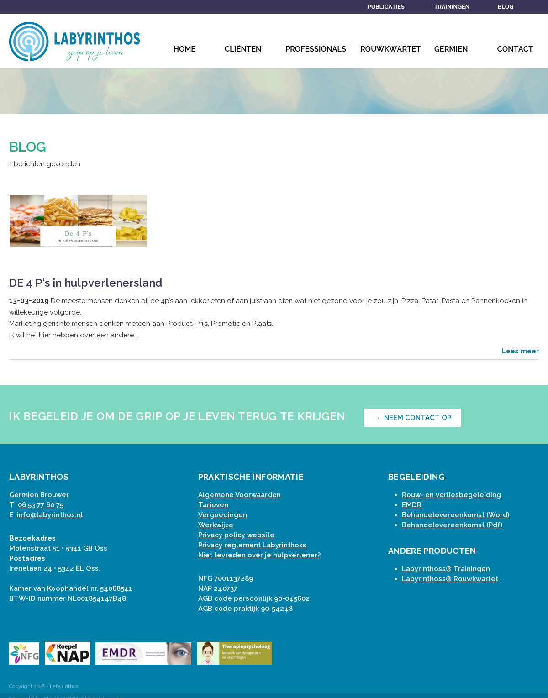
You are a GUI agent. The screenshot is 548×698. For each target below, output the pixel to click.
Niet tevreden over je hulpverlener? (259, 555)
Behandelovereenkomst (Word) (455, 515)
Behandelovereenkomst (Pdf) (452, 525)
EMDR (412, 505)
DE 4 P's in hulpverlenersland (85, 282)
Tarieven (213, 505)
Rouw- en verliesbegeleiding (451, 495)
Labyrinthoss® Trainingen (446, 569)
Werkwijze (215, 525)
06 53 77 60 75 (40, 505)
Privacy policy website (236, 535)
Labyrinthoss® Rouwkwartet (450, 579)
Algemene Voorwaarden (239, 495)
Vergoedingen (222, 515)
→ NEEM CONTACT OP (412, 418)
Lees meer (520, 351)
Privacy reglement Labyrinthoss (252, 545)
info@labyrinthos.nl (50, 515)
